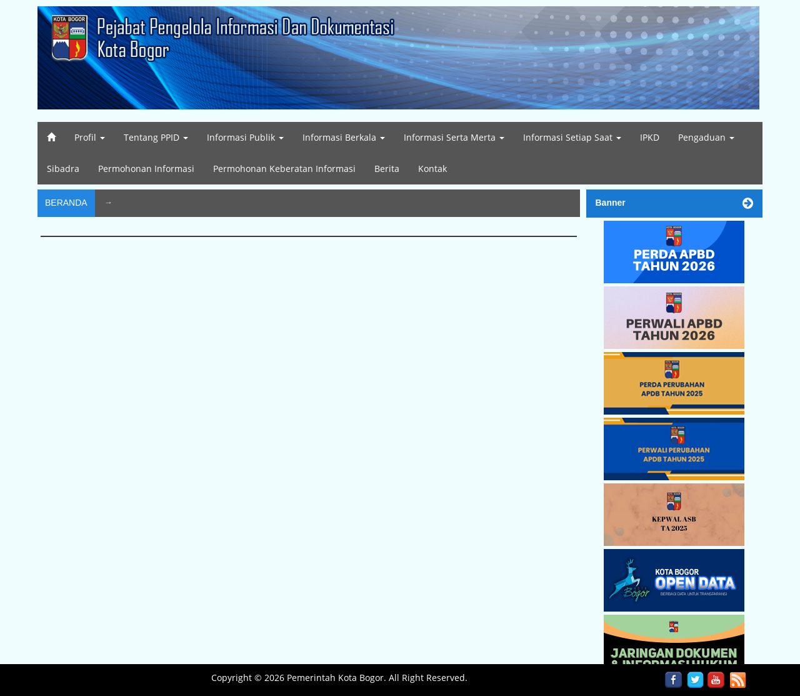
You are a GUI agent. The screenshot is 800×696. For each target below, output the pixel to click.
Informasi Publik (245, 137)
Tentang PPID (156, 137)
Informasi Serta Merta (454, 137)
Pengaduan (706, 137)
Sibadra (63, 168)
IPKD (649, 137)
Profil (89, 137)
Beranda (66, 203)
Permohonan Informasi (146, 168)
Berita (386, 168)
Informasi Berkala (343, 137)
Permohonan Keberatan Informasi (284, 168)
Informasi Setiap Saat (572, 137)
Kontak (432, 168)
